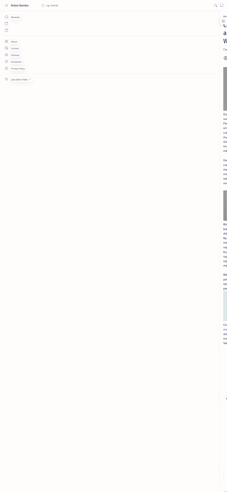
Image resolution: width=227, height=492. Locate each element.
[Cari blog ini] (67, 5)
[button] (206, 485)
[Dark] (215, 5)
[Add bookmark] (143, 50)
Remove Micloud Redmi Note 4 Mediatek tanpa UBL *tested (189, 123)
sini (85, 297)
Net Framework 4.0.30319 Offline (190, 57)
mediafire (108, 297)
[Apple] (201, 161)
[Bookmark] (222, 5)
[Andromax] (201, 153)
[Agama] (201, 144)
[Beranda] (6, 16)
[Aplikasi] (43, 16)
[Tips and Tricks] (188, 102)
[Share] (153, 50)
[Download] (48, 391)
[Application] (176, 169)
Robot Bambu (20, 5)
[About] (6, 41)
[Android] (176, 153)
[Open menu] (6, 5)
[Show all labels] (176, 178)
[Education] (184, 73)
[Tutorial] (183, 117)
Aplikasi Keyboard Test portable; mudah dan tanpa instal (190, 94)
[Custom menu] (6, 79)
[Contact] (6, 48)
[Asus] (201, 169)
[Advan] (176, 144)
